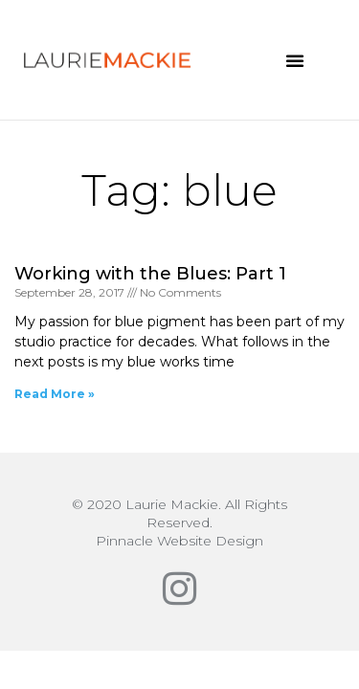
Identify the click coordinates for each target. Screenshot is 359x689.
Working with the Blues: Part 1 (150, 273)
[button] (294, 60)
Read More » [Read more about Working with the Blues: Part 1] (54, 394)
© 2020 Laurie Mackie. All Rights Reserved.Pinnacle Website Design (179, 522)
